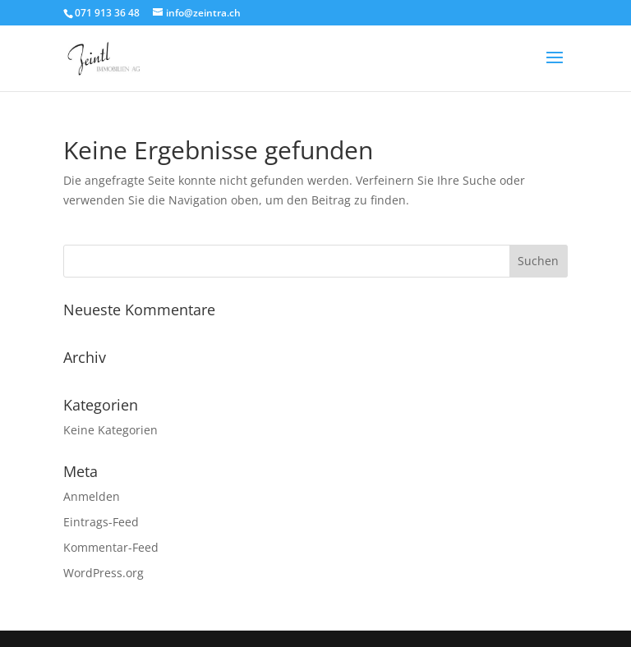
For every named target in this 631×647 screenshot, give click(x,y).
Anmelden (91, 496)
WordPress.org (103, 572)
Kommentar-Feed (111, 547)
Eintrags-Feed (101, 522)
